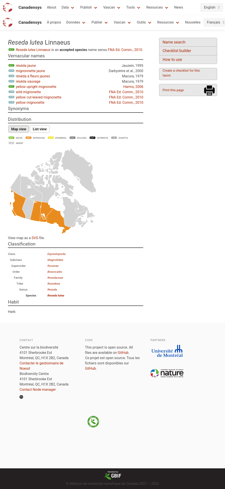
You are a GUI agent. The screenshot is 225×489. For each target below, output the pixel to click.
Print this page (173, 90)
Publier (96, 22)
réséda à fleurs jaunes (33, 76)
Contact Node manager (38, 389)
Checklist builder (177, 51)
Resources (154, 7)
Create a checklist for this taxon (181, 73)
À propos (54, 22)
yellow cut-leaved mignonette (38, 97)
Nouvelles (193, 22)
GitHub (123, 353)
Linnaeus (33, 50)
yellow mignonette (30, 102)
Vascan (109, 7)
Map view (18, 129)
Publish (86, 7)
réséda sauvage (28, 81)
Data (65, 7)
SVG (35, 238)
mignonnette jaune (30, 71)
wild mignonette (28, 92)
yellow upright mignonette (36, 87)
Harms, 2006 (133, 87)
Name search (174, 42)
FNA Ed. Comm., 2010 (125, 50)
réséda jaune (26, 66)
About (51, 7)
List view (40, 129)
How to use (172, 59)
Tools (130, 7)
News (178, 7)
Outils (141, 22)
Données (73, 22)
